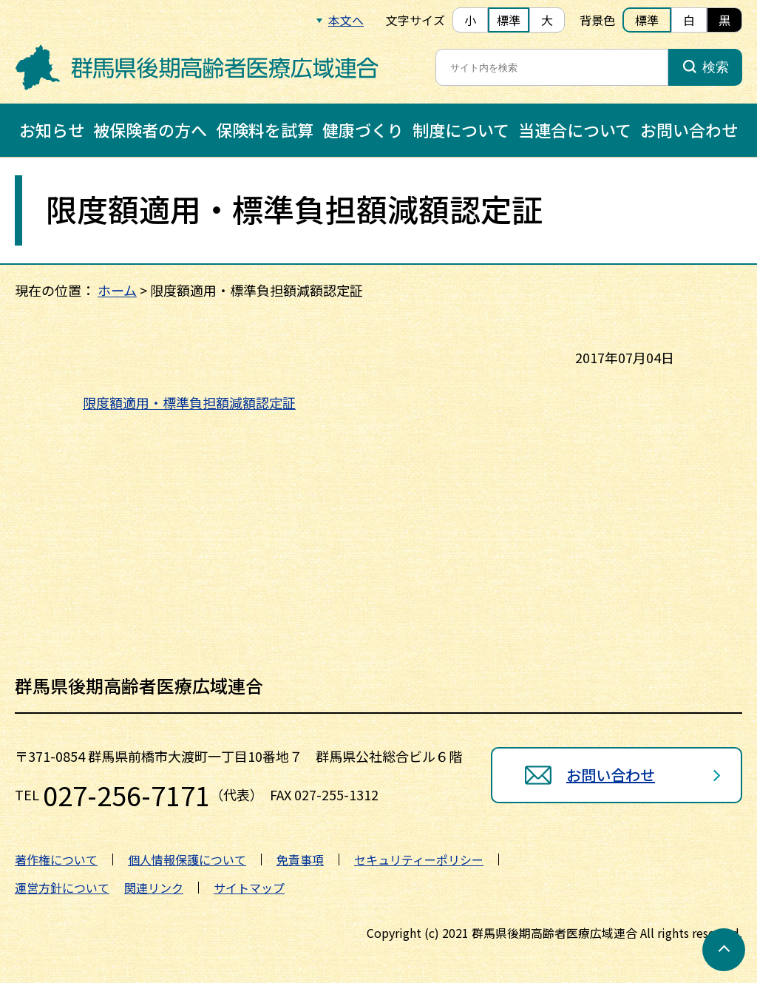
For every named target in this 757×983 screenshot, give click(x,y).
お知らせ (51, 129)
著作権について (56, 859)
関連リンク (153, 887)
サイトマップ (249, 887)
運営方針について (62, 887)
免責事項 (300, 859)
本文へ (346, 20)
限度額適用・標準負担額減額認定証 (189, 402)
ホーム (117, 290)
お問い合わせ (689, 129)
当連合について (574, 129)
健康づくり (363, 129)
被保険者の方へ (150, 129)
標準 (508, 20)
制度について (461, 129)
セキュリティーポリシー (418, 859)
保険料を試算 (264, 129)
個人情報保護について (187, 859)
